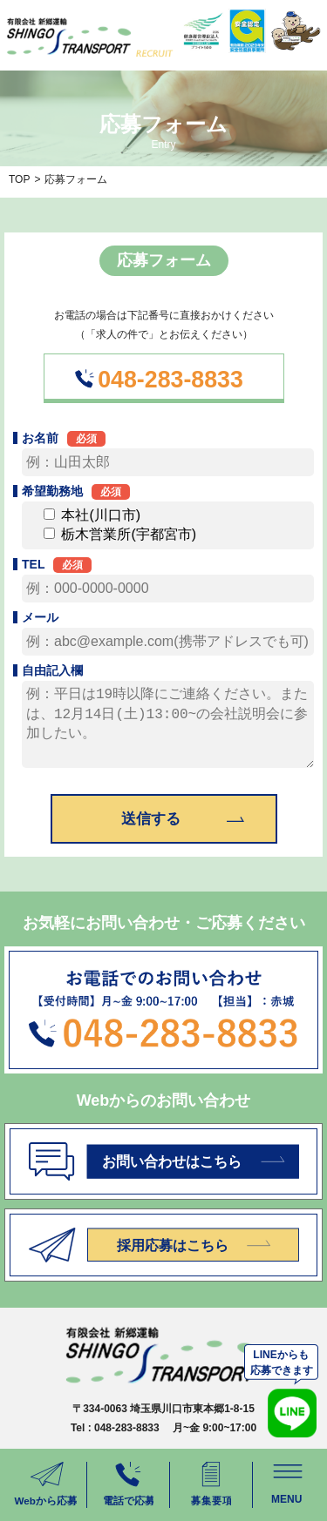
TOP (19, 179)
